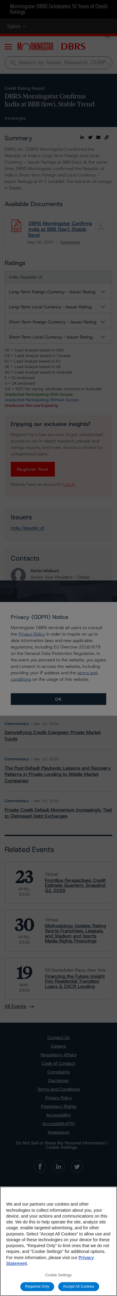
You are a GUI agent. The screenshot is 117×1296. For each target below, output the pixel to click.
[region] (58, 1241)
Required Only (37, 1286)
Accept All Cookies (79, 1286)
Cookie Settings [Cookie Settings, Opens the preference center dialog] (58, 1275)
